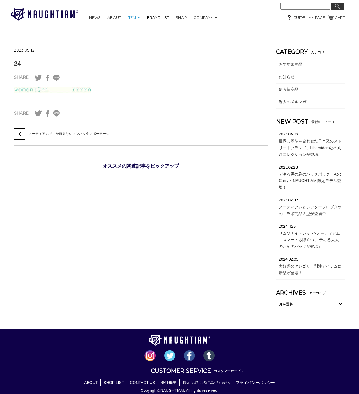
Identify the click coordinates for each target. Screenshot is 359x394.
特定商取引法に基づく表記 (206, 382)
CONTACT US (142, 382)
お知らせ (286, 77)
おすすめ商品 (290, 64)
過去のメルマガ (292, 102)
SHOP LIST (113, 382)
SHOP (181, 17)
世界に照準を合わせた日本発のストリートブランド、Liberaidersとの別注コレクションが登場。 (310, 148)
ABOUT (114, 17)
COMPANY (205, 17)
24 (17, 63)
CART (340, 17)
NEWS (95, 17)
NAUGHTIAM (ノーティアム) (44, 15)
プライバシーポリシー (255, 382)
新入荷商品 (288, 89)
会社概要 (169, 382)
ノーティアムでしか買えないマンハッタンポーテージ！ (71, 134)
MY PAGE (316, 17)
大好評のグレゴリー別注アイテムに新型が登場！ (310, 269)
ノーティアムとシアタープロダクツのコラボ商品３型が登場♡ (310, 210)
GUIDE (299, 17)
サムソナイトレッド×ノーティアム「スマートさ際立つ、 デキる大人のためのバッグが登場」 (309, 240)
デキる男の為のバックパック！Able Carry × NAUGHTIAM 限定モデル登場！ (310, 181)
